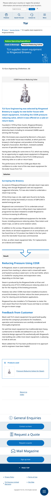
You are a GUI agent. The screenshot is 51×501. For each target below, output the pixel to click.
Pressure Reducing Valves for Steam (30, 371)
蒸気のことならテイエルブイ (25, 23)
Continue (32, 9)
